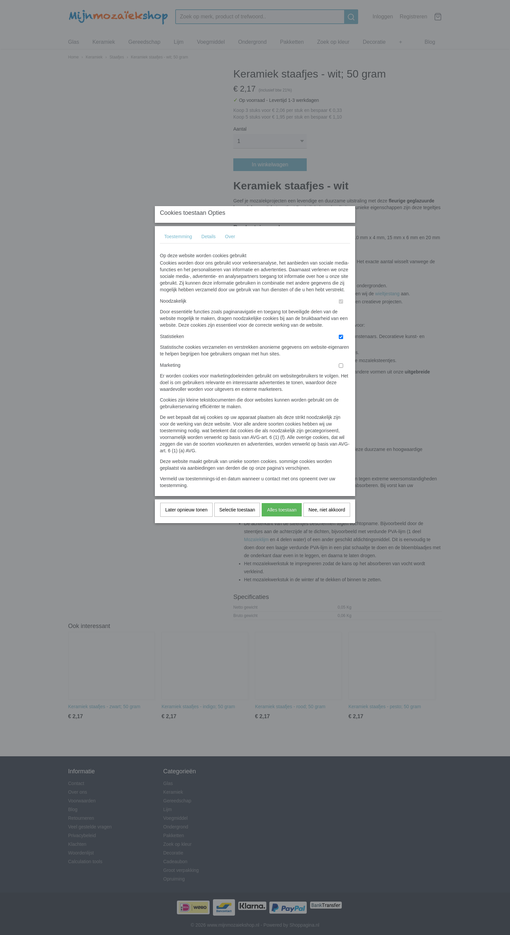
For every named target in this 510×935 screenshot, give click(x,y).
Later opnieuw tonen (186, 522)
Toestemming (178, 249)
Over (230, 249)
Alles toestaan (281, 522)
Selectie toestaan (237, 522)
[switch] (341, 314)
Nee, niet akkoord (326, 522)
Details (208, 249)
